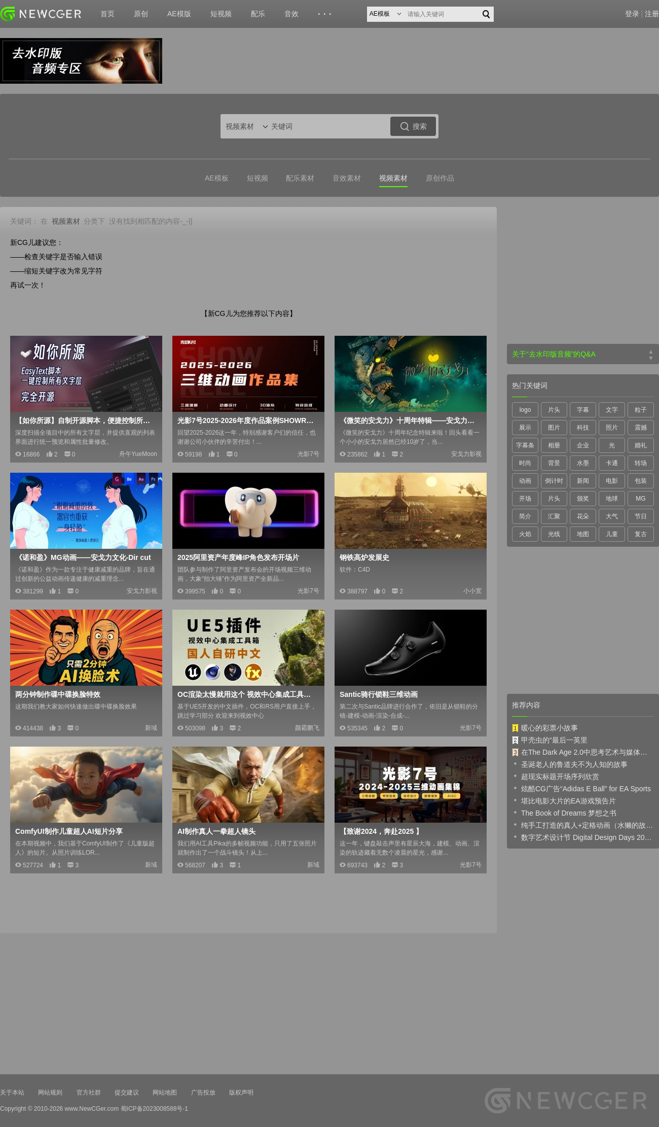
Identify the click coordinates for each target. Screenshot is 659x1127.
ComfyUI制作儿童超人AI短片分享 (69, 831)
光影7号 (308, 453)
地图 (583, 534)
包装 (641, 480)
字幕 (583, 409)
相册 (554, 445)
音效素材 (347, 178)
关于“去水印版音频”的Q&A (554, 354)
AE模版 (179, 14)
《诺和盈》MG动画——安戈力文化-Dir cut (83, 557)
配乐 (258, 14)
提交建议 (127, 1092)
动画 (525, 480)
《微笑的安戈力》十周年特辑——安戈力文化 (410, 420)
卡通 (612, 463)
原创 (141, 14)
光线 (554, 534)
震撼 (641, 427)
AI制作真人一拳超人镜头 (216, 831)
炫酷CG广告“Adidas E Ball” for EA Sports (581, 788)
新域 (151, 727)
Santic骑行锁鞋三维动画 (379, 694)
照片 (612, 427)
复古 (641, 534)
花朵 (583, 516)
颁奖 (583, 498)
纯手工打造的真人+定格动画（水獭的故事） (583, 824)
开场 (525, 498)
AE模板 (217, 178)
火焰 (525, 534)
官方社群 (89, 1092)
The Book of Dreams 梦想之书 (564, 812)
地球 (612, 498)
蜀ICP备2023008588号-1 (154, 1108)
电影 (612, 480)
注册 (652, 14)
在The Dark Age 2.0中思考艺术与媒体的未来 (583, 752)
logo (525, 409)
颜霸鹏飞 (307, 727)
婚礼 (641, 445)
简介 (525, 516)
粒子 (641, 409)
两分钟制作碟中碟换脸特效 (57, 694)
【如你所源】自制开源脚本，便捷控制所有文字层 (85, 420)
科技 (583, 427)
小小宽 (472, 590)
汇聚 (554, 516)
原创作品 (440, 178)
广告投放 (203, 1092)
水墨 (583, 463)
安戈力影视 (466, 453)
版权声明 (241, 1092)
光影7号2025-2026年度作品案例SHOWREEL (247, 420)
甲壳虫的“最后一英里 (550, 740)
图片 (554, 427)
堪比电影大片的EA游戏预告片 (564, 800)
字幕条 (525, 445)
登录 (632, 14)
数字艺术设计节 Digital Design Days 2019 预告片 (583, 836)
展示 (525, 427)
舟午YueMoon (138, 453)
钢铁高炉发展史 (364, 557)
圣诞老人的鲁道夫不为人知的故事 (570, 763)
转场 (641, 463)
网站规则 (50, 1092)
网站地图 (165, 1092)
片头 (554, 409)
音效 (291, 14)
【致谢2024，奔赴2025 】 (381, 831)
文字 (612, 409)
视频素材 (393, 178)
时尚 (525, 463)
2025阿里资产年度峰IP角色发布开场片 (238, 557)
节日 (641, 516)
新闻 (583, 480)
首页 (107, 14)
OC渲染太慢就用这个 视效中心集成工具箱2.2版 (247, 694)
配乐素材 (300, 178)
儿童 (612, 534)
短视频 (221, 14)
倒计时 (554, 480)
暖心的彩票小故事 (545, 728)
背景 (554, 463)
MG (640, 498)
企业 (583, 445)
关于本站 (12, 1092)
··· (326, 14)
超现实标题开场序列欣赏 (555, 776)
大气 (612, 516)
